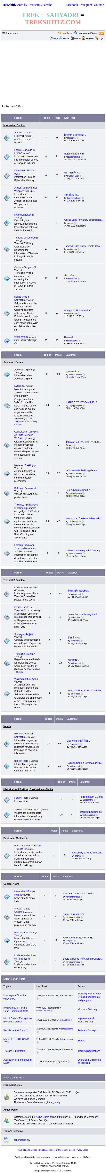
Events (76, 38)
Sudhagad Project (23, 634)
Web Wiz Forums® (55, 1163)
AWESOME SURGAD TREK (78, 937)
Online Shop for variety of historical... (83, 220)
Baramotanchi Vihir (74, 153)
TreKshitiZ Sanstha (14, 580)
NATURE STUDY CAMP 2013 (81, 402)
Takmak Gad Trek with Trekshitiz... (84, 442)
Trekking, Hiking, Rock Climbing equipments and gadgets (26, 508)
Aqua (71, 445)
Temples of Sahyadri (25, 237)
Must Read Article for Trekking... (79, 893)
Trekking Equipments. (91, 812)
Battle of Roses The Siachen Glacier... (83, 958)
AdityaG (69, 941)
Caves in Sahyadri (23, 267)
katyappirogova (75, 406)
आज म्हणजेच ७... (73, 371)
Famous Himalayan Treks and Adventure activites (25, 548)
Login (101, 38)
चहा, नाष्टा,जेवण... (72, 172)
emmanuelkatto (75, 474)
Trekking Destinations (25, 809)
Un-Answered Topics (87, 33)
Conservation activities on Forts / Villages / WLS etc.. (26, 435)
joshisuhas (75, 641)
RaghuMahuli (73, 176)
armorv (70, 223)
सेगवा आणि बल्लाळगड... (78, 591)
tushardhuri (75, 617)
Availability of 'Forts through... (87, 852)
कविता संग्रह (19, 337)
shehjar (78, 856)
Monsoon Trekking (24, 465)
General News (11, 884)
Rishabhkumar (89, 815)
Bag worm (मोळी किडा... (78, 741)
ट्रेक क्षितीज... (73, 660)
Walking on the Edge (25, 679)
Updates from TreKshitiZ (26, 587)
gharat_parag (53, 1102)
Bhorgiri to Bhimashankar (77, 310)
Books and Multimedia (15, 838)
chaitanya (71, 138)
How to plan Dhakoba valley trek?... (84, 518)
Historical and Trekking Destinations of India (28, 789)
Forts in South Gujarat (91, 797)
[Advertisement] (53, 72)
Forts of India (21, 797)
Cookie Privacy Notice (78, 1150)
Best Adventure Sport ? (78, 490)
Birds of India (21, 760)
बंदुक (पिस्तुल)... (71, 194)
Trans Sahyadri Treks (74, 914)
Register (90, 38)
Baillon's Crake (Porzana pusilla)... (85, 763)
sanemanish (20, 1140)
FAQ (55, 38)
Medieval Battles (22, 214)
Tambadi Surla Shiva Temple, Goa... (83, 246)
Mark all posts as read (27, 1150)
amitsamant (72, 249)
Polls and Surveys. (24, 488)
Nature (7, 726)
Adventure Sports (23, 369)
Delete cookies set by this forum (53, 1150)
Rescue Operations (24, 932)
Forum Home (12, 33)
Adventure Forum (13, 362)
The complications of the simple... (85, 690)
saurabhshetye (73, 157)
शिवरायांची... (69, 337)
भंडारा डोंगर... (70, 275)
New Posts (67, 33)
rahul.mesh (75, 694)
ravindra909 (72, 341)
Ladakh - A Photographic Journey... (84, 550)
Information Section (14, 125)
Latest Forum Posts (14, 979)
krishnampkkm (75, 522)
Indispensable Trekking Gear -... (82, 470)
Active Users (10, 1109)
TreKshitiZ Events (23, 654)
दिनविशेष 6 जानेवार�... (75, 135)
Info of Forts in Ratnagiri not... (83, 614)
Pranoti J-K (74, 744)
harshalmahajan (74, 198)
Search (64, 38)
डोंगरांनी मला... (74, 637)
